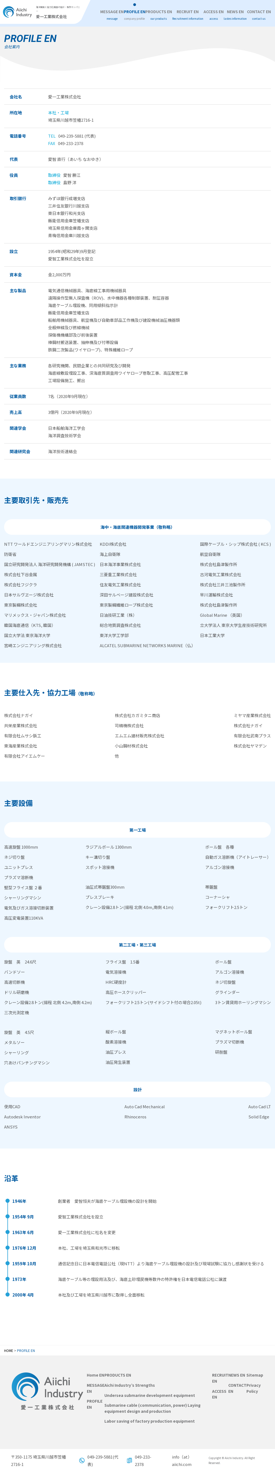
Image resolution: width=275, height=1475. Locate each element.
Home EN (95, 1375)
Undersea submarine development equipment (149, 1395)
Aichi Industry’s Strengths (129, 1385)
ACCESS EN (214, 15)
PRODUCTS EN (158, 15)
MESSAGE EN (112, 15)
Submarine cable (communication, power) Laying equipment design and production (152, 1408)
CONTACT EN (259, 15)
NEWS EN (235, 15)
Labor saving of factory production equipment (149, 1421)
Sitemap (254, 1375)
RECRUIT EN (187, 15)
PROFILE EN (134, 15)
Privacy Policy (253, 1388)
